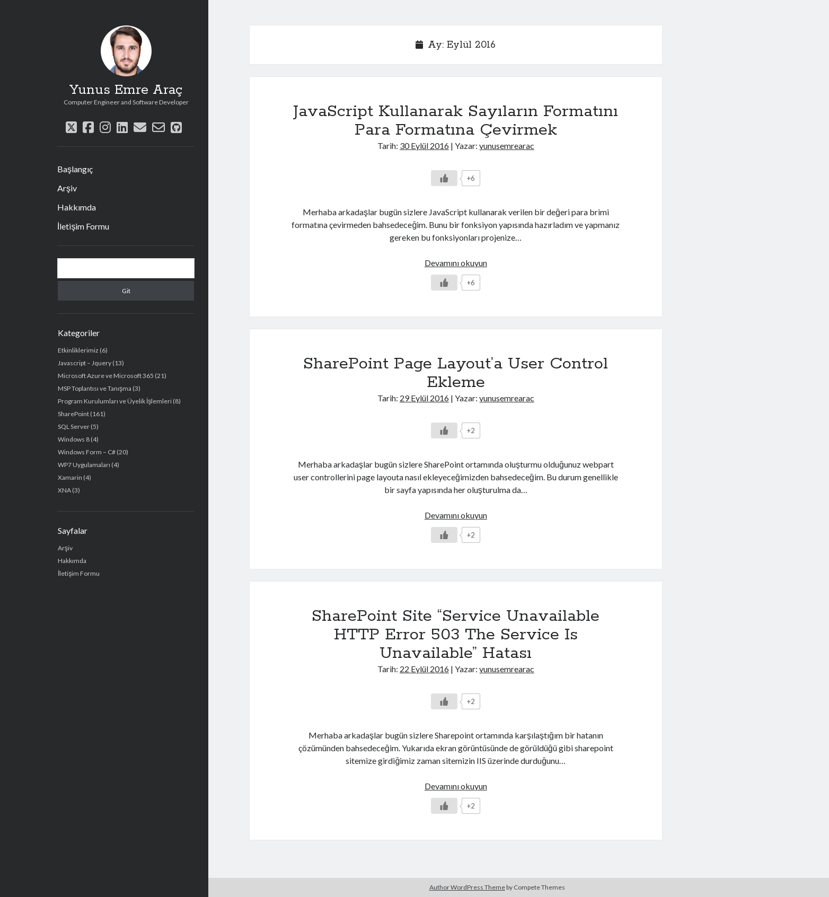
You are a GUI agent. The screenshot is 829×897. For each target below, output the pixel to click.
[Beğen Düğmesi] (444, 178)
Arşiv (67, 188)
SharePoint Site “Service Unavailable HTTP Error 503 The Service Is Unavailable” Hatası (455, 634)
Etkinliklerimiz (78, 350)
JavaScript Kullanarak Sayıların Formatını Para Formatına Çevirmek (455, 120)
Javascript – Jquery (84, 363)
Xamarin (70, 477)
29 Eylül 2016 (424, 398)
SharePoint (73, 414)
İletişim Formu (83, 226)
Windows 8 (74, 439)
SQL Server (74, 426)
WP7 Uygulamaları (84, 465)
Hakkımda (76, 207)
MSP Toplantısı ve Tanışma (94, 388)
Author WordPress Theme (467, 887)
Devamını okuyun (456, 263)
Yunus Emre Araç (125, 90)
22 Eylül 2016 (424, 669)
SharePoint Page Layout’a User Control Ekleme (455, 373)
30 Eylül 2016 (424, 145)
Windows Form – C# (87, 452)
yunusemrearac (506, 145)
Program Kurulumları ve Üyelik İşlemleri (115, 401)
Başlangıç (75, 169)
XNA (64, 490)
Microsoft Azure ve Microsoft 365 (106, 376)
